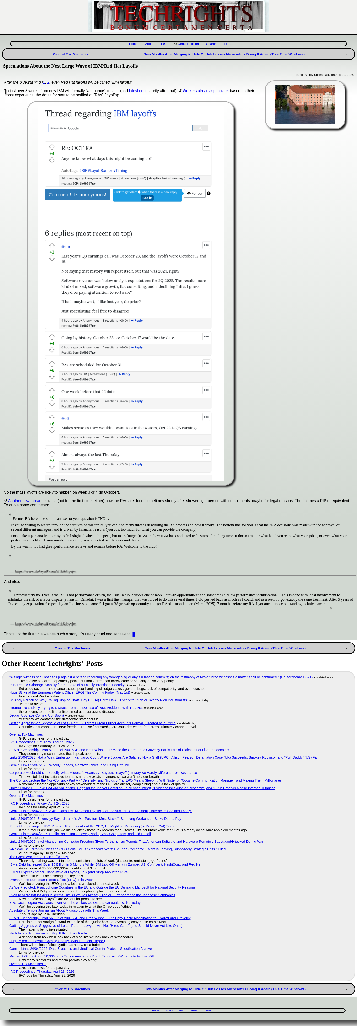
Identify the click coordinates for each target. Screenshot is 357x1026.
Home (133, 44)
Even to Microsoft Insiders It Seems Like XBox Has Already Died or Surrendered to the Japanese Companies (92, 895)
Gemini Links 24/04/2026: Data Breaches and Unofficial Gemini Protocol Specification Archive (80, 948)
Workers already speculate (205, 91)
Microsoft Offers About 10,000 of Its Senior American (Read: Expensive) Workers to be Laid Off (81, 956)
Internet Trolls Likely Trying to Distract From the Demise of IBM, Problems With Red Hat (76, 708)
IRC (163, 44)
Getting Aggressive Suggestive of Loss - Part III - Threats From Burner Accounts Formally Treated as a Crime (92, 723)
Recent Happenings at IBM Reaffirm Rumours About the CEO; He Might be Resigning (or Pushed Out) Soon (91, 826)
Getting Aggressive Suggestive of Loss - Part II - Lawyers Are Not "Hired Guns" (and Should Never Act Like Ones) (96, 926)
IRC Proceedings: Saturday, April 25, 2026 (41, 742)
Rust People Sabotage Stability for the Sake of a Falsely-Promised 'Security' (67, 685)
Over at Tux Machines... (72, 54)
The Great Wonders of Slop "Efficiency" (39, 857)
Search (211, 44)
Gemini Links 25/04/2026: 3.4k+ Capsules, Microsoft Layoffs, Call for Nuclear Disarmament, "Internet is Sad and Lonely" (100, 811)
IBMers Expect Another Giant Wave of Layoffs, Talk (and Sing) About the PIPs (68, 872)
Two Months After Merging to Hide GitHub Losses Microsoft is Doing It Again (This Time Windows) (224, 54)
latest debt (138, 91)
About (149, 44)
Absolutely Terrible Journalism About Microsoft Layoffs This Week (59, 910)
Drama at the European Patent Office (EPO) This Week (51, 880)
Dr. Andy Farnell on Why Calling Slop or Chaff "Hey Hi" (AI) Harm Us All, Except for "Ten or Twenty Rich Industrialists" (98, 700)
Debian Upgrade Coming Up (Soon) (36, 715)
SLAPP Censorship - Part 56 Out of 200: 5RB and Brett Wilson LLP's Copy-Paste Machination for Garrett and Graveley (99, 918)
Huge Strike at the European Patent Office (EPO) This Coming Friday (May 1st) (69, 692)
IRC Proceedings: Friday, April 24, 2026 (39, 803)
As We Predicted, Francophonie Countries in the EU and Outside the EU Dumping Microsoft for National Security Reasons (102, 887)
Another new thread (25, 501)
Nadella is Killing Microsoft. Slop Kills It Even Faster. (49, 933)
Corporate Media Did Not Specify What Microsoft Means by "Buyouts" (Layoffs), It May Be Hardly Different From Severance (103, 773)
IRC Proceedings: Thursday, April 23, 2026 (41, 971)
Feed (227, 44)
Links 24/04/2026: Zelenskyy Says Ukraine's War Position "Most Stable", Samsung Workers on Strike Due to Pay (95, 819)
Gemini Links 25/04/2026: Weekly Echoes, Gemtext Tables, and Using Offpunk (69, 765)
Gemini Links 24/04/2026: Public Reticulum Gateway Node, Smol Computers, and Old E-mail (80, 834)
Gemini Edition (188, 44)
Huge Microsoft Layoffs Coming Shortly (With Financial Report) (57, 941)
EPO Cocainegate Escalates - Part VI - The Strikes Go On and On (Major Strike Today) (75, 903)
